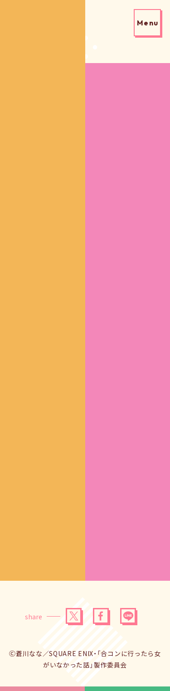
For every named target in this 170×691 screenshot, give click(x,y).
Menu (148, 22)
